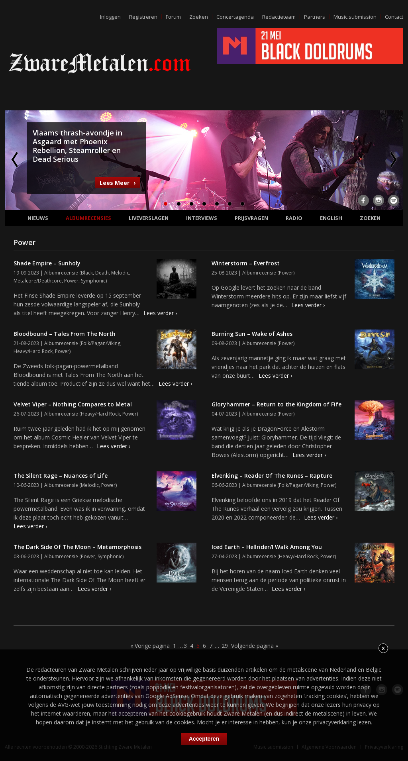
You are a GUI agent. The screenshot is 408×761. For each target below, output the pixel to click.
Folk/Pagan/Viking (100, 343)
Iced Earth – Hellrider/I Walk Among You (267, 547)
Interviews (201, 218)
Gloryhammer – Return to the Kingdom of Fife (276, 404)
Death (102, 272)
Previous (15, 159)
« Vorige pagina (150, 645)
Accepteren (204, 739)
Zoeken (198, 16)
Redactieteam (279, 16)
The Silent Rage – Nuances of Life (61, 475)
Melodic (120, 272)
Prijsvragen (251, 218)
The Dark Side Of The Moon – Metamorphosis (77, 547)
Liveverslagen (149, 218)
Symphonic (93, 280)
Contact (394, 16)
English (331, 218)
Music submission (355, 16)
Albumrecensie (61, 272)
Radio (294, 218)
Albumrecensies (88, 218)
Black (87, 272)
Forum (173, 16)
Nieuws (37, 218)
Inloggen (110, 16)
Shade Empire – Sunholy (47, 263)
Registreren (143, 16)
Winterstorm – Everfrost (246, 263)
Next (392, 159)
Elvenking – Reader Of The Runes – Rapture (272, 475)
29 (225, 645)
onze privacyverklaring (327, 722)
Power (71, 280)
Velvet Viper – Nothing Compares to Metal (73, 404)
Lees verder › (160, 313)
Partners (314, 16)
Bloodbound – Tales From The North (65, 333)
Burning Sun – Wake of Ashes (252, 333)
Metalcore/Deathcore (38, 280)
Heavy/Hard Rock (33, 351)
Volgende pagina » (254, 645)
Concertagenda (235, 16)
